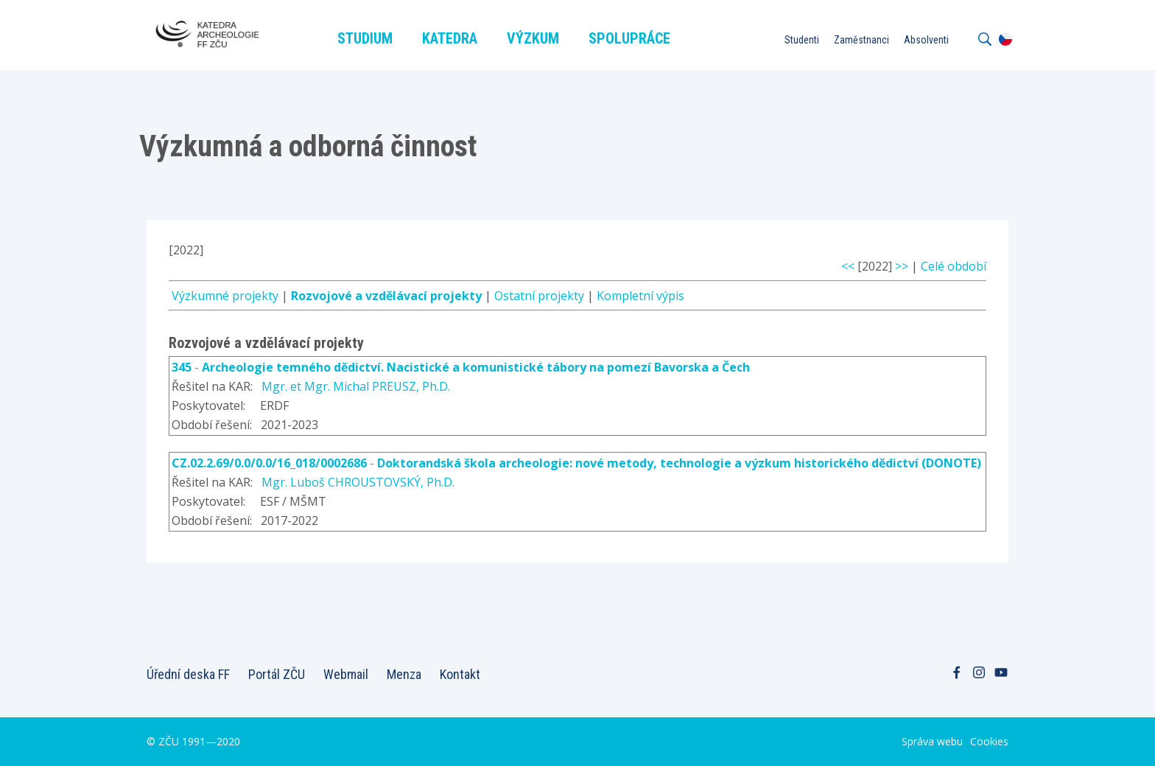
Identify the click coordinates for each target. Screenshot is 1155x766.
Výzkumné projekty (225, 296)
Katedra (449, 38)
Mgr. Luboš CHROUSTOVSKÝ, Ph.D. (357, 482)
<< (847, 266)
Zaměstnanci (861, 40)
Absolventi (926, 40)
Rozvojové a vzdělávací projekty (386, 296)
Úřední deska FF (188, 674)
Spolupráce (629, 38)
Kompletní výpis (640, 296)
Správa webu (932, 741)
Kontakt (460, 674)
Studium (365, 38)
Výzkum (533, 38)
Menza (404, 674)
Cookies (989, 741)
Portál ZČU (276, 674)
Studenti (801, 40)
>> (901, 266)
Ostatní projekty (539, 296)
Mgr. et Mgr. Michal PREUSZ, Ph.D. (355, 386)
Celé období (953, 266)
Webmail (345, 674)
